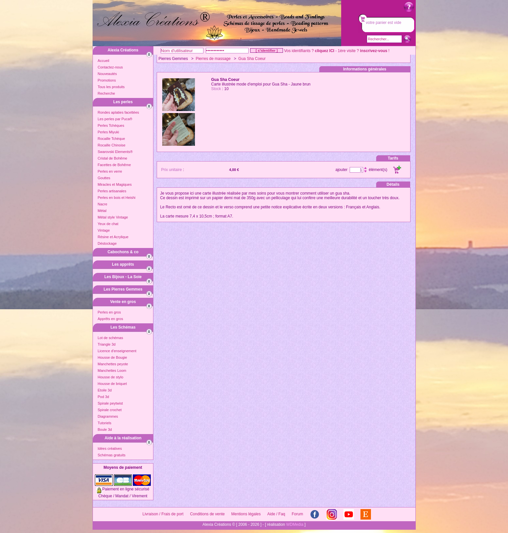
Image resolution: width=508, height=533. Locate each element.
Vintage (104, 230)
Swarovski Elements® (115, 152)
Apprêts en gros (110, 319)
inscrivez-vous (373, 50)
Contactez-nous (110, 67)
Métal (102, 211)
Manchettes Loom (112, 370)
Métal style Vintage (113, 217)
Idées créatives (110, 448)
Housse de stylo (110, 377)
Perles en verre (110, 171)
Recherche (106, 93)
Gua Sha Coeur (252, 58)
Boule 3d (105, 429)
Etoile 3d (105, 390)
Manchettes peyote (113, 364)
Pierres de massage (213, 58)
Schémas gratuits (112, 455)
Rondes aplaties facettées (118, 112)
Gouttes (104, 178)
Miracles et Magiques (115, 184)
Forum (297, 514)
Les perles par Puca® (115, 119)
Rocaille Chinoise (112, 145)
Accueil (103, 61)
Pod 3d (103, 397)
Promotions (107, 80)
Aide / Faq (276, 514)
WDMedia (295, 524)
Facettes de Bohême (114, 165)
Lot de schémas (110, 338)
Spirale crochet (110, 410)
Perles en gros (109, 312)
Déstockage (107, 243)
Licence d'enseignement (117, 351)
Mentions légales (246, 514)
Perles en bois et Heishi (117, 198)
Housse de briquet (112, 384)
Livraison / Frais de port (163, 514)
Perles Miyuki (108, 132)
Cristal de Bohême (113, 158)
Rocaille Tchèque (111, 139)
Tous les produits (111, 87)
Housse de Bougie (112, 357)
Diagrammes (108, 416)
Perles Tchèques (111, 125)
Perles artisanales (112, 191)
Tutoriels (105, 423)
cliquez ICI (324, 50)
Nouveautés (107, 74)
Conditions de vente (207, 514)
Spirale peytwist (110, 403)
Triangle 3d (107, 344)
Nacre (102, 204)
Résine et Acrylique (113, 237)
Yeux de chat (108, 224)
